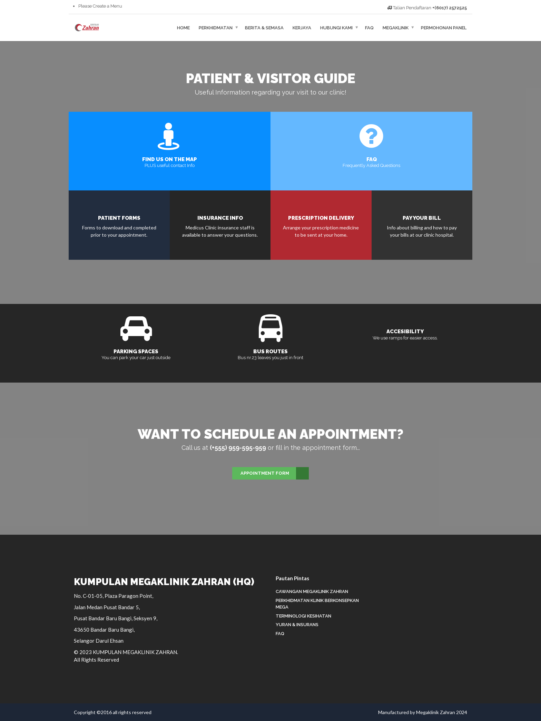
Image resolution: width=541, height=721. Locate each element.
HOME (183, 27)
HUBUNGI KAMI (336, 27)
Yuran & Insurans (297, 624)
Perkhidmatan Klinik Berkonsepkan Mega (317, 604)
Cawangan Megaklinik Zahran (312, 591)
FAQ (369, 27)
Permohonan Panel (443, 27)
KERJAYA (302, 27)
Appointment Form (274, 473)
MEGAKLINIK (396, 27)
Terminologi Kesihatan (303, 616)
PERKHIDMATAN (216, 27)
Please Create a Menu (100, 6)
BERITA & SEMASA (264, 27)
